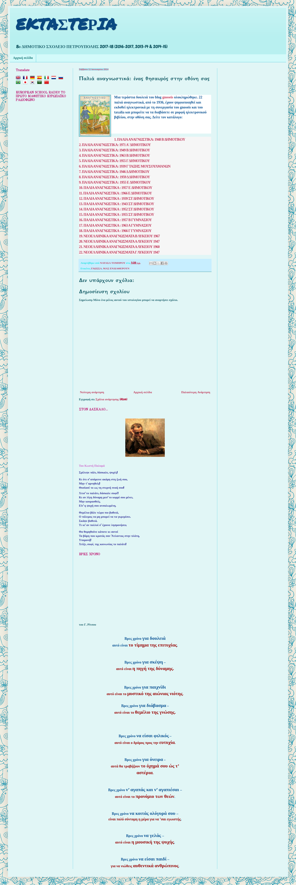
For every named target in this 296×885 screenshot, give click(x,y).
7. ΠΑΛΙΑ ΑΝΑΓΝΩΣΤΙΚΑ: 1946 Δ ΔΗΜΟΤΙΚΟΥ (114, 172)
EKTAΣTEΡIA (66, 23)
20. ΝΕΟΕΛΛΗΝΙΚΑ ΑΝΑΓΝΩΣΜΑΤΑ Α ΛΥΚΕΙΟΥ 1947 (119, 241)
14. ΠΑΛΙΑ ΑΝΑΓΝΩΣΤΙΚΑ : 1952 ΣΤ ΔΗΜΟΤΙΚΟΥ (116, 209)
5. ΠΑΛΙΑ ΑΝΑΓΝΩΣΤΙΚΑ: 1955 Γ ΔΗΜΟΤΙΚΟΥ (114, 161)
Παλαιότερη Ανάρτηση (195, 392)
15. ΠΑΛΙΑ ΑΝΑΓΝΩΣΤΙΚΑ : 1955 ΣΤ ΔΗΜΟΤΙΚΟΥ (116, 215)
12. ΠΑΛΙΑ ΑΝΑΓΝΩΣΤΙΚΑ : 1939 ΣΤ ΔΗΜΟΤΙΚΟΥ (116, 199)
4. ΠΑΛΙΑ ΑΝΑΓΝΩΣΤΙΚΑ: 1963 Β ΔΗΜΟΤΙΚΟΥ (114, 155)
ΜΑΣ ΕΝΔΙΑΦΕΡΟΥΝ (116, 268)
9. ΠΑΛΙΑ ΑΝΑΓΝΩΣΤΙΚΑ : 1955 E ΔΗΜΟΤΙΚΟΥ (115, 182)
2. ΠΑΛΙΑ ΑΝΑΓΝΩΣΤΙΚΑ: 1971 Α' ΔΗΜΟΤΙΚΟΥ (115, 145)
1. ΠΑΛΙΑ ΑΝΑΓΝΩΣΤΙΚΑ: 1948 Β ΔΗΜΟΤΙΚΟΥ (149, 139)
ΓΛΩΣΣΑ (96, 268)
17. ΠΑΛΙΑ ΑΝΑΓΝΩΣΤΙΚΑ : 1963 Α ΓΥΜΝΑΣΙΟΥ (115, 225)
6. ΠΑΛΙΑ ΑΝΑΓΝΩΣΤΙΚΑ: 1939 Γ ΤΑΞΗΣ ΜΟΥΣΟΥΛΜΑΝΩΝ (124, 166)
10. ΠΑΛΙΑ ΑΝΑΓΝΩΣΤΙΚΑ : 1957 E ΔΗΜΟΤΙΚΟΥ (115, 188)
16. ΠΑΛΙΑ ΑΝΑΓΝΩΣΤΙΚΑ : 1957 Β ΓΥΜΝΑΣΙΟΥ (115, 220)
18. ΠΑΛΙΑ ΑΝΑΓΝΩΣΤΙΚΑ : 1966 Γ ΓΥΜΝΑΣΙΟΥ (115, 231)
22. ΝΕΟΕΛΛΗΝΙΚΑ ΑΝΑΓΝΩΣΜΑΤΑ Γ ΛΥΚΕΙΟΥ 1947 (119, 252)
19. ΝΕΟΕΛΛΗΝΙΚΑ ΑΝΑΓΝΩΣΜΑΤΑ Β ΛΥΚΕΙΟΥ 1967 (119, 236)
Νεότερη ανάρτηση (92, 392)
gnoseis (168, 97)
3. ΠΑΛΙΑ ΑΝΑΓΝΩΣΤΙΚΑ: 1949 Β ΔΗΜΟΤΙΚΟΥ (114, 150)
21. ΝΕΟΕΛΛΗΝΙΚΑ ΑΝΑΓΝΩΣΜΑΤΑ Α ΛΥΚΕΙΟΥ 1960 (119, 247)
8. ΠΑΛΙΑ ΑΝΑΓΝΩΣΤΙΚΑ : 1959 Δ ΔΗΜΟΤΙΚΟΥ (114, 177)
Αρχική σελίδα (23, 58)
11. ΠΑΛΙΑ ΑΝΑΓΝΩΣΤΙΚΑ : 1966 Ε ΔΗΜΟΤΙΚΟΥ (115, 193)
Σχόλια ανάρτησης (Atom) (111, 399)
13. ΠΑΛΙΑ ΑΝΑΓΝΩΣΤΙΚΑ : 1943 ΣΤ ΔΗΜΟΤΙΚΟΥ (116, 204)
